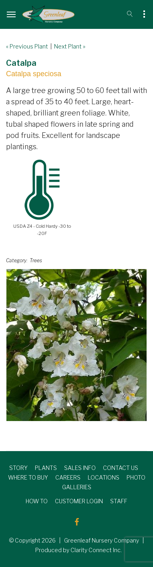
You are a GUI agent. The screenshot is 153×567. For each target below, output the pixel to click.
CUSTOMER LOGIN (79, 501)
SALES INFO (80, 467)
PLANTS (46, 467)
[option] (76, 345)
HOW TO (37, 501)
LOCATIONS (103, 477)
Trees (36, 260)
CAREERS (68, 477)
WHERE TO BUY (28, 477)
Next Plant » (69, 46)
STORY (18, 467)
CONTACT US (120, 467)
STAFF (118, 501)
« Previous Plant (27, 46)
